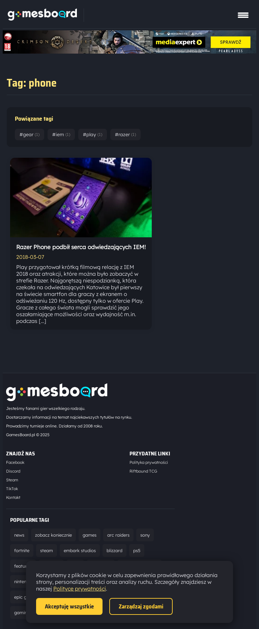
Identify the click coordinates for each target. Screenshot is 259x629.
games (89, 535)
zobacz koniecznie (53, 535)
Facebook (15, 462)
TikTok (12, 488)
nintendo (23, 581)
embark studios (80, 550)
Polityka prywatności (149, 462)
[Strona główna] (42, 18)
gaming (22, 612)
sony (145, 535)
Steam (12, 479)
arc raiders (118, 535)
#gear (29, 134)
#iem (61, 134)
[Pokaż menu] (243, 15)
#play (92, 134)
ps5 (136, 550)
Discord (13, 471)
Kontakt (13, 497)
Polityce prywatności (79, 588)
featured (23, 566)
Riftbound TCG (143, 471)
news (19, 535)
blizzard (114, 550)
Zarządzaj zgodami (141, 606)
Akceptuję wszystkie (69, 606)
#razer (125, 134)
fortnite (21, 550)
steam (46, 550)
